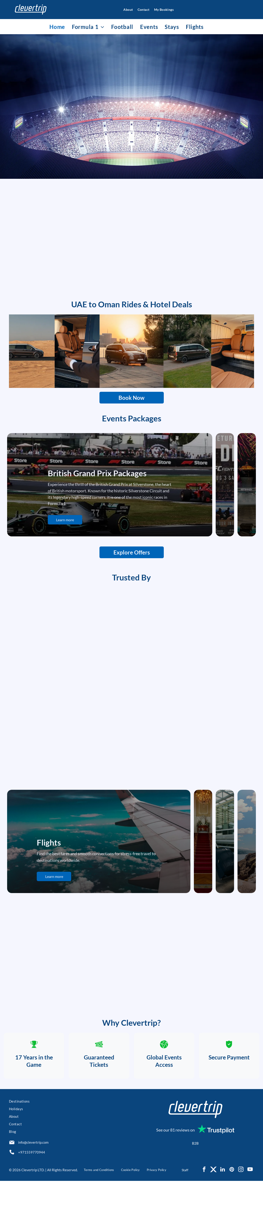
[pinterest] (232, 1216)
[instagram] (241, 1216)
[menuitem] (126, 9)
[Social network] (213, 1216)
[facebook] (204, 1216)
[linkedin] (222, 1216)
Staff (185, 1216)
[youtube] (250, 1216)
